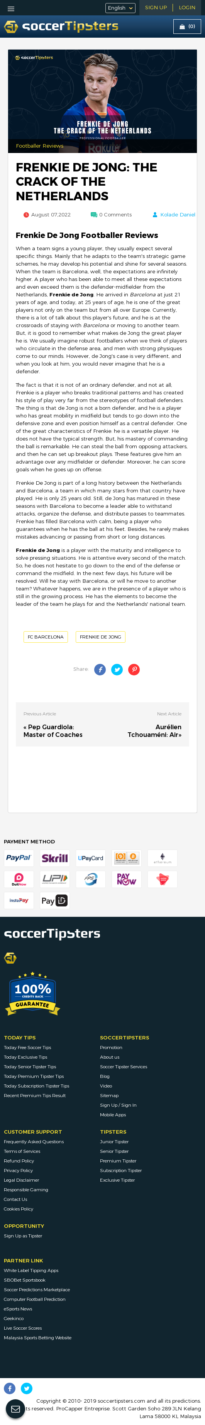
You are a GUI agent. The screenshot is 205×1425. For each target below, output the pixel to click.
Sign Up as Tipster (23, 1236)
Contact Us (15, 1199)
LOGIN (187, 7)
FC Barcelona (46, 637)
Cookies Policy (18, 1209)
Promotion (111, 1047)
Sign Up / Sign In (118, 1105)
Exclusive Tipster (117, 1180)
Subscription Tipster (121, 1170)
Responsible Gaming (26, 1190)
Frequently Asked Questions (34, 1142)
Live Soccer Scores (23, 1328)
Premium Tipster (118, 1161)
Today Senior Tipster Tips (30, 1067)
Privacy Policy (18, 1170)
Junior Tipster (114, 1142)
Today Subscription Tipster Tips (36, 1086)
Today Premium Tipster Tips (34, 1076)
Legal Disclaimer (21, 1180)
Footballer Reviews (39, 146)
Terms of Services (22, 1151)
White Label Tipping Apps (31, 1270)
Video (106, 1086)
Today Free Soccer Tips (27, 1047)
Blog (105, 1076)
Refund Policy (19, 1161)
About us (109, 1057)
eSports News (18, 1309)
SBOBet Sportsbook (25, 1280)
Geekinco (14, 1318)
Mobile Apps (113, 1115)
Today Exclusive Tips (25, 1057)
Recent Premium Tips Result (35, 1095)
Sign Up (156, 7)
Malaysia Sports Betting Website (37, 1338)
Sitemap (109, 1095)
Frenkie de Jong (100, 637)
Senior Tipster (114, 1151)
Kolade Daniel (177, 214)
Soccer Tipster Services (123, 1067)
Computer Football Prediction (35, 1299)
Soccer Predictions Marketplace (37, 1290)
